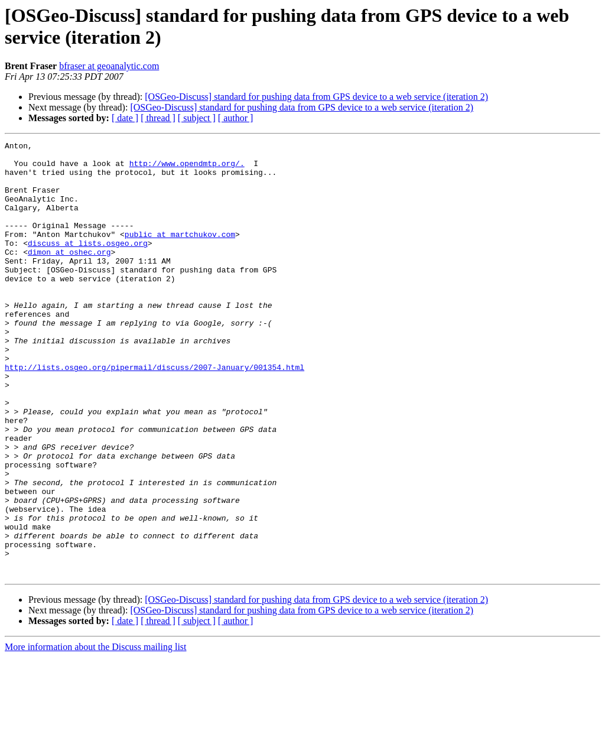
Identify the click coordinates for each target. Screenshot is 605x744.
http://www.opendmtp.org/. (187, 168)
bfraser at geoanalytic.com (109, 66)
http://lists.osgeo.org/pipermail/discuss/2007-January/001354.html (154, 413)
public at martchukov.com (180, 253)
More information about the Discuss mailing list (96, 734)
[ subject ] (197, 118)
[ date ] (125, 118)
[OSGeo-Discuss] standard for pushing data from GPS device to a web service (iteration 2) (316, 97)
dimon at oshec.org (69, 274)
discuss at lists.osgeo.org (88, 264)
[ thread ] (158, 118)
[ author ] (235, 118)
